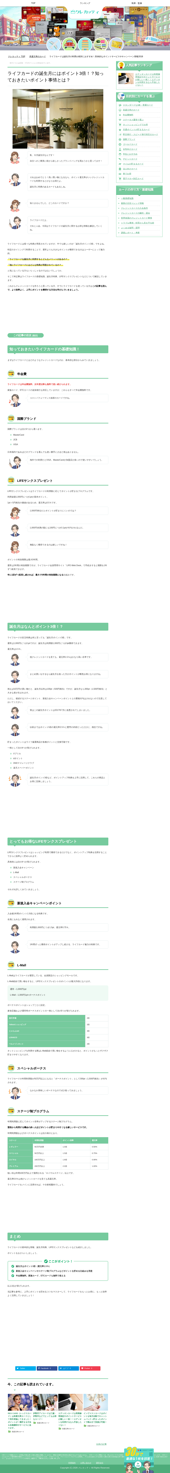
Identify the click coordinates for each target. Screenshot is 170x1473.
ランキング (85, 3)
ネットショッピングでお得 (135, 125)
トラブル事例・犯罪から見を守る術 (137, 223)
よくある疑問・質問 (130, 228)
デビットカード (130, 159)
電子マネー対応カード (133, 179)
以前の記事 (101, 1444)
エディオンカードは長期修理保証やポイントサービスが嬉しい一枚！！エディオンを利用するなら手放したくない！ (70, 1419)
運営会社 (99, 1463)
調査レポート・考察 (130, 233)
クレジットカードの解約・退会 (135, 213)
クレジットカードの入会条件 (134, 208)
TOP (33, 3)
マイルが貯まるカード (133, 164)
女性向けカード (130, 149)
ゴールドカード (130, 144)
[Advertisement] (57, 312)
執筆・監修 (137, 3)
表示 (35, 335)
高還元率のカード (131, 110)
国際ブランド (129, 139)
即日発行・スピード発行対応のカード (140, 134)
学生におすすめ (130, 154)
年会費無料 (128, 115)
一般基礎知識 (127, 198)
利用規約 (72, 1463)
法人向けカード (130, 169)
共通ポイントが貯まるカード (136, 129)
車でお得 (127, 174)
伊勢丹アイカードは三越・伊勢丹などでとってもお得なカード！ (44, 1416)
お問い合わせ (85, 1463)
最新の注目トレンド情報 (132, 203)
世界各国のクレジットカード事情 (136, 218)
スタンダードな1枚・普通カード (138, 105)
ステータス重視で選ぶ (133, 120)
